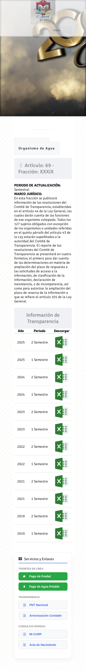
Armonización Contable (42, 615)
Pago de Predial (36, 576)
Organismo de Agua (37, 148)
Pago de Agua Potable (40, 586)
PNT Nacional (35, 605)
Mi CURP (32, 634)
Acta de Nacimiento (39, 644)
